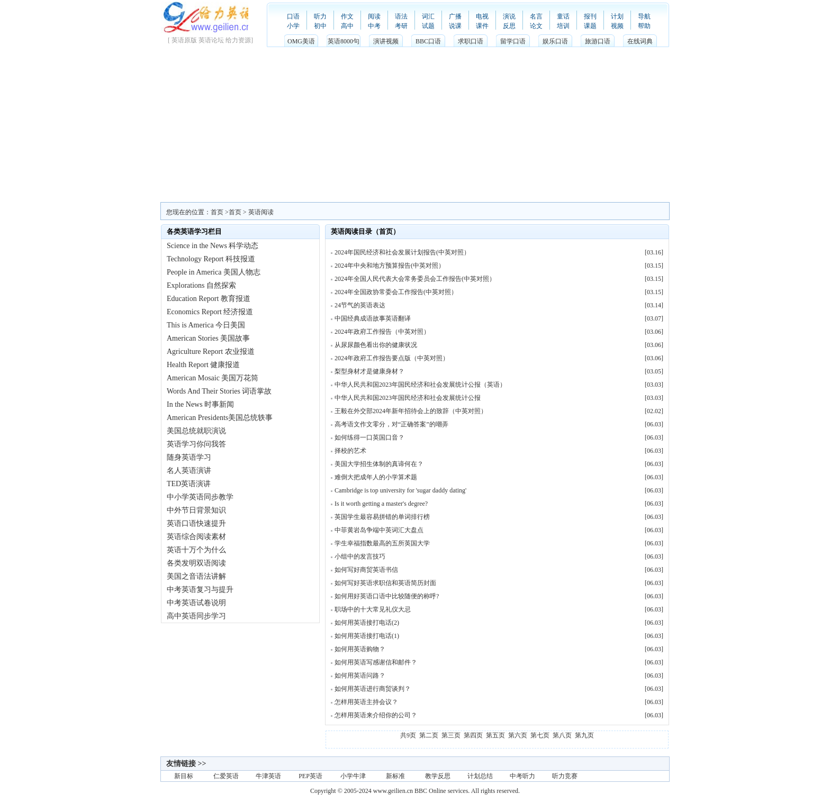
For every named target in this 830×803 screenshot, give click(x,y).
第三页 (451, 735)
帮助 (644, 26)
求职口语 (470, 41)
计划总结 (480, 776)
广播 (455, 16)
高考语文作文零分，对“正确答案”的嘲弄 (391, 424)
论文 (536, 26)
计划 (617, 16)
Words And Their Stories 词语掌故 (219, 391)
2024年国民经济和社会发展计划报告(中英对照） (402, 252)
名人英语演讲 (189, 470)
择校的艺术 (350, 450)
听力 (320, 16)
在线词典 (640, 41)
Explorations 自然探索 (201, 285)
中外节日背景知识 (196, 510)
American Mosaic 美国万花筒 (212, 378)
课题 (590, 26)
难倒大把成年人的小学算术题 (376, 477)
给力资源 (238, 40)
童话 (563, 16)
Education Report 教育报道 (208, 299)
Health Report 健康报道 (203, 365)
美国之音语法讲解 (196, 576)
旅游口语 (597, 41)
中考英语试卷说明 (196, 603)
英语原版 (184, 40)
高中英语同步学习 (196, 616)
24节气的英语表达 (360, 305)
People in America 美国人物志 (213, 272)
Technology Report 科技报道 (211, 259)
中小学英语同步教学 (200, 497)
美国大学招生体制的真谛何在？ (379, 464)
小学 (293, 26)
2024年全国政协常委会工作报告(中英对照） (396, 292)
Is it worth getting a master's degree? (381, 503)
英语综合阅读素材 (196, 537)
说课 (455, 26)
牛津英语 (268, 776)
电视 (482, 16)
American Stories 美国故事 (208, 338)
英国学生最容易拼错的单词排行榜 (382, 517)
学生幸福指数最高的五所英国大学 (382, 543)
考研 (401, 26)
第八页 (562, 735)
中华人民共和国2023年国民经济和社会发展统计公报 (408, 398)
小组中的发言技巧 (360, 556)
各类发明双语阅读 (196, 563)
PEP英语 (310, 776)
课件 (482, 26)
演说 (509, 16)
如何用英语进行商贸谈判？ (373, 688)
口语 (293, 16)
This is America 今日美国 (206, 325)
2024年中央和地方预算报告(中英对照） (390, 265)
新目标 (183, 776)
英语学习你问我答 (196, 444)
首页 (235, 212)
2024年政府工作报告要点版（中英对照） (392, 358)
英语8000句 (343, 41)
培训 (563, 26)
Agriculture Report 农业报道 (211, 351)
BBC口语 (428, 41)
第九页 (584, 735)
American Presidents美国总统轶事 (220, 418)
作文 (347, 16)
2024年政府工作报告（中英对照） (382, 331)
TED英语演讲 (189, 484)
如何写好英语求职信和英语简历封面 (385, 583)
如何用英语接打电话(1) (367, 636)
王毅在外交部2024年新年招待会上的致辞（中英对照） (411, 411)
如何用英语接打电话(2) (367, 622)
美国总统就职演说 (196, 431)
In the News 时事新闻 (200, 404)
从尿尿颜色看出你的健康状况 (376, 345)
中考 (374, 26)
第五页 (495, 735)
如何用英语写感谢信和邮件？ (376, 662)
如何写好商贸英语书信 (366, 569)
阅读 (374, 16)
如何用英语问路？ (360, 675)
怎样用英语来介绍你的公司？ (376, 715)
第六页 (517, 735)
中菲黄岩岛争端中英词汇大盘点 (379, 530)
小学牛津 (353, 776)
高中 (347, 26)
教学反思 (437, 776)
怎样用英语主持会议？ (366, 702)
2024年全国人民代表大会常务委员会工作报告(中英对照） (415, 278)
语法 (401, 16)
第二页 (428, 735)
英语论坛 (211, 40)
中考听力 (522, 776)
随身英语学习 (189, 457)
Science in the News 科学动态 (212, 246)
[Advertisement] (415, 123)
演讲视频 (386, 41)
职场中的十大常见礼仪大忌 (373, 609)
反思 (509, 26)
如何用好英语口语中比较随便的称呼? (387, 596)
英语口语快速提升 (196, 523)
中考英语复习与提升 (200, 590)
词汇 (428, 16)
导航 (644, 16)
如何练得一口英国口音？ (369, 437)
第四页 (473, 735)
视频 (617, 26)
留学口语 (513, 41)
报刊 (590, 16)
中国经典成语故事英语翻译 (373, 318)
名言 (536, 16)
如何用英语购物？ (360, 649)
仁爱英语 (226, 776)
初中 (320, 26)
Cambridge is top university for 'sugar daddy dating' (400, 490)
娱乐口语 (555, 41)
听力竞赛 (565, 776)
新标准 (395, 776)
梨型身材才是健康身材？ (369, 371)
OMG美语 (301, 41)
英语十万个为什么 (196, 550)
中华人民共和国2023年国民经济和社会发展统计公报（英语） (420, 384)
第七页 (539, 735)
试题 (428, 26)
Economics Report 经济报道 (210, 312)
